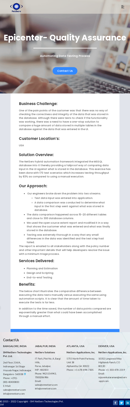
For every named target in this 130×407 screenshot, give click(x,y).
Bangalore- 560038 (14, 374)
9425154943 (49, 373)
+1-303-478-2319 (115, 369)
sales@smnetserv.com (14, 389)
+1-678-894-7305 (84, 369)
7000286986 (41, 377)
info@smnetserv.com (14, 393)
